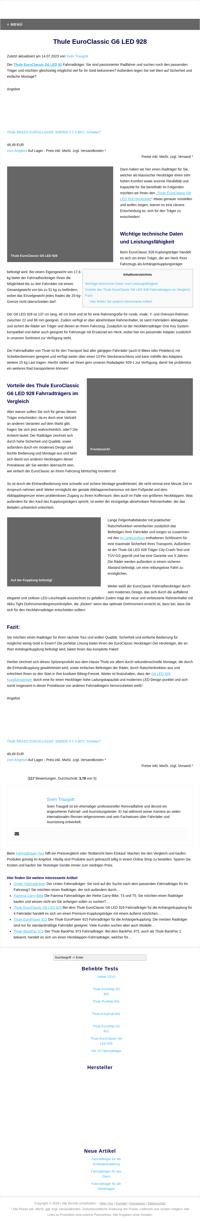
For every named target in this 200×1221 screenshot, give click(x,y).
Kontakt (121, 1203)
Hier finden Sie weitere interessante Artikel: (121, 301)
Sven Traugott (77, 56)
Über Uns (106, 1203)
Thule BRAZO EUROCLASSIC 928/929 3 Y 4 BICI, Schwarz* (54, 132)
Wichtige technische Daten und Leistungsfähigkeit (121, 284)
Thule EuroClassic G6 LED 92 (37, 65)
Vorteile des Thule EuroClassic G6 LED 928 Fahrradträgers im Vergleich (137, 289)
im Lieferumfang (132, 538)
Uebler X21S (106, 977)
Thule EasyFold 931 (106, 1014)
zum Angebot (17, 151)
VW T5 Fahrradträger (106, 1051)
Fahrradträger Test (30, 853)
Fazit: (89, 295)
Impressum (137, 1203)
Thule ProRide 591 (106, 1001)
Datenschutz (157, 1203)
